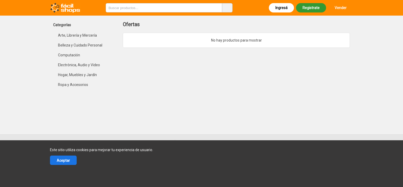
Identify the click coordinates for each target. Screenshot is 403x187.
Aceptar (63, 160)
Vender (341, 8)
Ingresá (281, 8)
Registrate (311, 8)
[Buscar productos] (227, 7)
